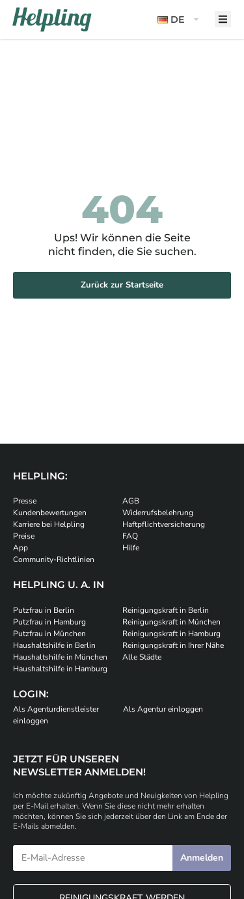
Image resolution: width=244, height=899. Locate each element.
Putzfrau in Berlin (43, 610)
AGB (130, 501)
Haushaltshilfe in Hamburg (60, 669)
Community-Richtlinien (53, 559)
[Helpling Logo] (52, 19)
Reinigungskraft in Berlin (165, 610)
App (20, 548)
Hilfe (130, 548)
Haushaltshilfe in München (60, 657)
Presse (24, 501)
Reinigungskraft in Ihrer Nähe (173, 645)
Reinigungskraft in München (171, 622)
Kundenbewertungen (50, 512)
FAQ (130, 536)
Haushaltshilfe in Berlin (54, 645)
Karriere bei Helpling (49, 524)
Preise (23, 536)
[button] (179, 19)
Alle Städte (141, 657)
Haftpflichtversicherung (163, 524)
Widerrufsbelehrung (157, 512)
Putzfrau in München (49, 633)
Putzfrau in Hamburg (49, 622)
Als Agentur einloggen (163, 709)
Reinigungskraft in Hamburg (171, 633)
